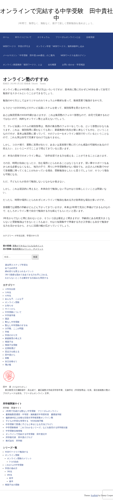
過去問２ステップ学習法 (16, 265)
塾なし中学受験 (12, 322)
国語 (7, 319)
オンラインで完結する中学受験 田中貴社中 (26, 434)
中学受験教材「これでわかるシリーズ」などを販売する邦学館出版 (37, 427)
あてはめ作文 (11, 268)
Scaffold (94, 495)
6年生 (9, 475)
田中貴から (10, 355)
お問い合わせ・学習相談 (73, 64)
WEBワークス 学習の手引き (16, 46)
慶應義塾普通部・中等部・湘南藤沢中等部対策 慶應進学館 (33, 414)
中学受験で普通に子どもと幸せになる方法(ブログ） (30, 424)
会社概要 (52, 64)
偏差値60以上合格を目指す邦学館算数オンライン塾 (29, 418)
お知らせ (9, 305)
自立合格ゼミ (11, 361)
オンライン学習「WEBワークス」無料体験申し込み (60, 46)
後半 (11, 481)
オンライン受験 (12, 302)
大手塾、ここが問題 (14, 328)
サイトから (10, 309)
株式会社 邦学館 (14, 441)
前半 (11, 478)
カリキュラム (43, 37)
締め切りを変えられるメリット (19, 271)
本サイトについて (23, 37)
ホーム (6, 37)
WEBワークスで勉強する (16, 452)
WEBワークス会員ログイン (73, 55)
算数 (7, 358)
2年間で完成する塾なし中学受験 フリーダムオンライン (32, 411)
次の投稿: (23, 249)
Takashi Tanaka (38, 83)
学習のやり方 (33, 236)
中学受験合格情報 (14, 431)
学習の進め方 (11, 468)
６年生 (8, 296)
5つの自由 (13, 462)
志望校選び (10, 348)
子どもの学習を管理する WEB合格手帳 (24, 421)
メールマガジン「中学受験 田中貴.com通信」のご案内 (29, 55)
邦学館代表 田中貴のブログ (19, 437)
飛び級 (8, 365)
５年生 (8, 292)
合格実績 (90, 37)
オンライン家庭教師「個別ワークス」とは (22, 64)
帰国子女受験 (11, 345)
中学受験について (13, 312)
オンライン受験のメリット (19, 458)
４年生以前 (19, 236)
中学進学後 (10, 315)
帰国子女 (9, 342)
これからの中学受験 (14, 465)
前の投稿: (23, 246)
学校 (7, 332)
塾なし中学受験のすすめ (16, 325)
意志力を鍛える (12, 352)
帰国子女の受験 (12, 485)
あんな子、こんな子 (14, 299)
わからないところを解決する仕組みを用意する (26, 278)
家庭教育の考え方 (13, 338)
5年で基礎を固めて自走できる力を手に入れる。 (27, 275)
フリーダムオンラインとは (68, 37)
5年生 (9, 471)
